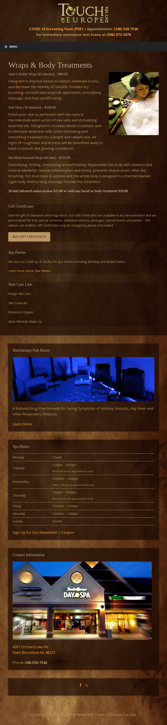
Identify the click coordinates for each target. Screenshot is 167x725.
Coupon (67, 532)
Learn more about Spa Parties (29, 271)
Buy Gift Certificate (29, 237)
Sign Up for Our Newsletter (35, 532)
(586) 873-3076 (119, 34)
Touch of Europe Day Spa (83, 13)
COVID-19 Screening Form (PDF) (56, 29)
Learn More (22, 424)
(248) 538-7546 (126, 29)
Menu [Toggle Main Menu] (10, 47)
